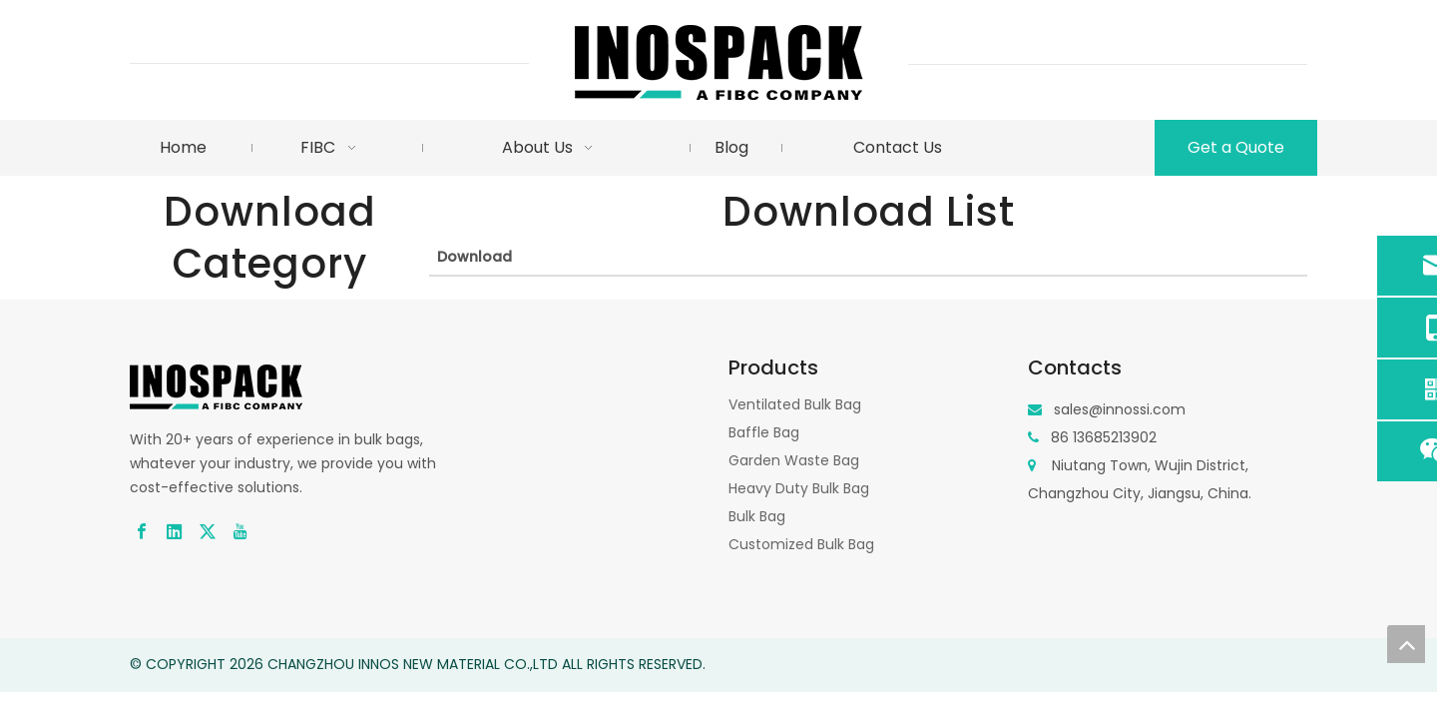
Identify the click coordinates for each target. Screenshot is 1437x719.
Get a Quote (1236, 147)
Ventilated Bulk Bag (794, 404)
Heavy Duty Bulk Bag (798, 488)
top (1406, 644)
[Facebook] (142, 530)
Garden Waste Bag (793, 460)
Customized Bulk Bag (801, 544)
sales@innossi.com (1120, 409)
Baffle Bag (763, 432)
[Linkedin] (175, 530)
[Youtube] (240, 530)
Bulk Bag (756, 516)
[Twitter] (208, 530)
